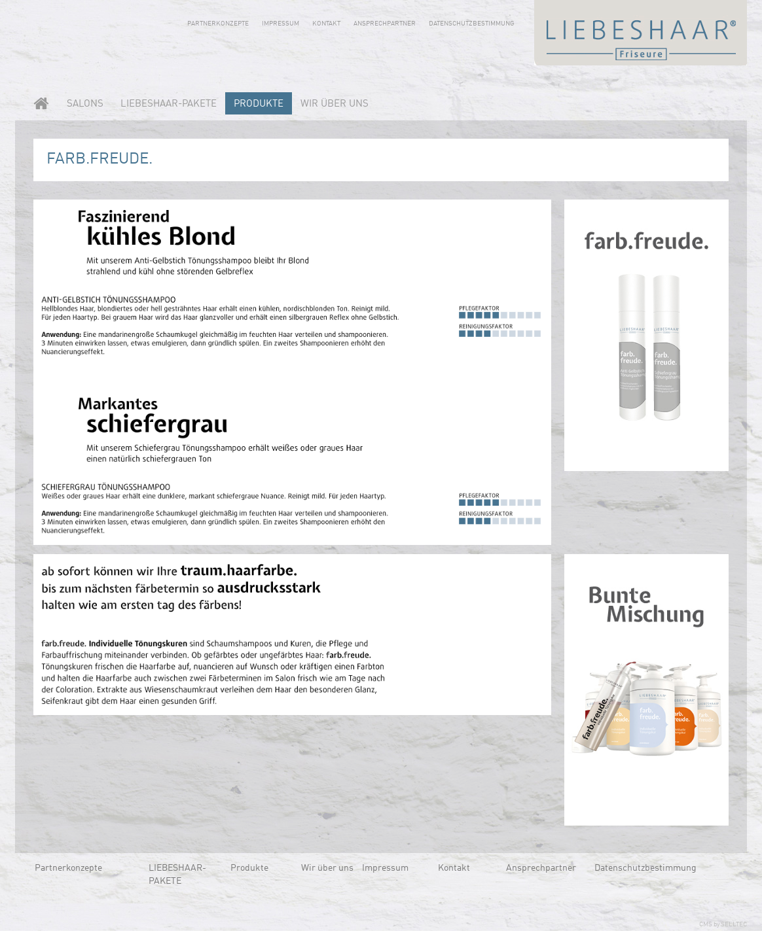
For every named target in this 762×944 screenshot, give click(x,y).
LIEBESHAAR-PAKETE (168, 104)
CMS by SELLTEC (723, 924)
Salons (85, 104)
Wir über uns (334, 104)
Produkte (258, 104)
